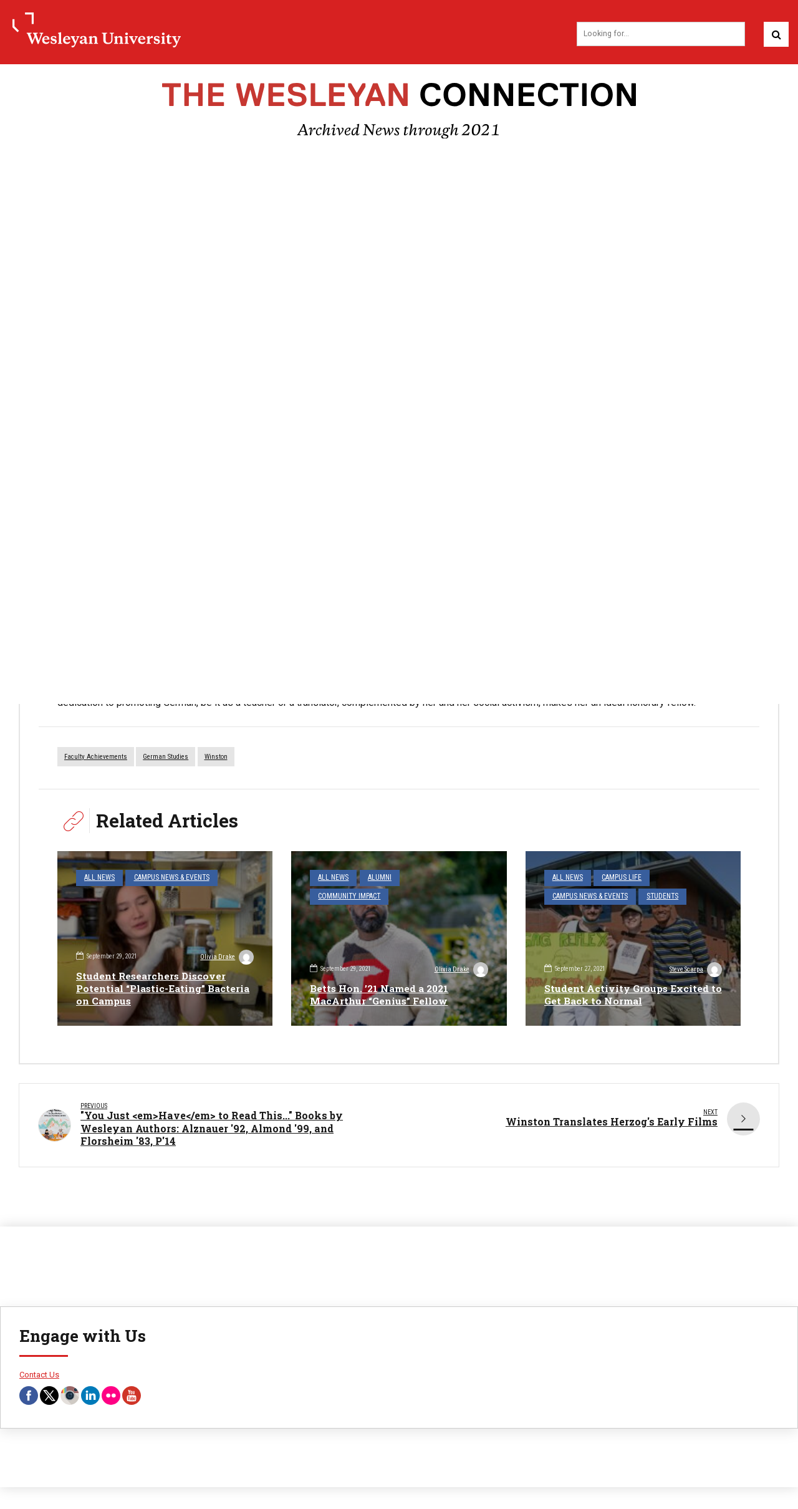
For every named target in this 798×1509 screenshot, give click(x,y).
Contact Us (39, 1376)
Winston (216, 758)
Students (656, 896)
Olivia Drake (226, 958)
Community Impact (347, 896)
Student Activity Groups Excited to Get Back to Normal (627, 994)
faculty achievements (95, 758)
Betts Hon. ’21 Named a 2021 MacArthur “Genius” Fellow (382, 994)
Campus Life (617, 878)
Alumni (376, 878)
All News (98, 878)
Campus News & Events (166, 878)
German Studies (165, 758)
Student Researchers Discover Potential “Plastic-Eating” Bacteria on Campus (152, 988)
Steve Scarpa (694, 971)
